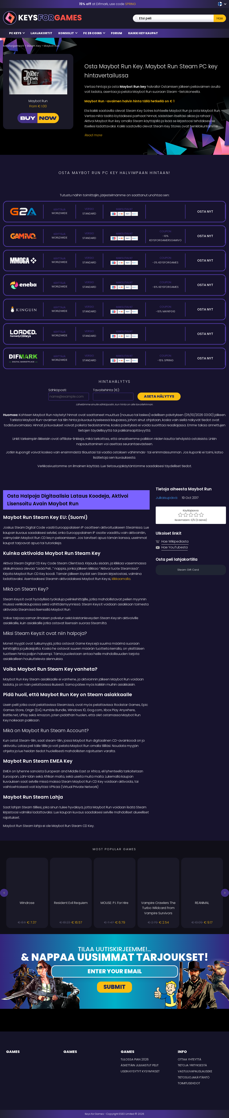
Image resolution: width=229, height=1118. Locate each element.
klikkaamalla (121, 578)
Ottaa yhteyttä (189, 1059)
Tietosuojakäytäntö (194, 1077)
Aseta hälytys (159, 396)
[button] (4, 893)
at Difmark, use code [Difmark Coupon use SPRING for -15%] (107, 4)
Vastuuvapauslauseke (195, 1071)
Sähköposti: (57, 390)
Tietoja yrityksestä (192, 1065)
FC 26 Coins (94, 33)
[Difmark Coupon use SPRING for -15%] (114, 477)
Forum (116, 33)
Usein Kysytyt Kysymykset (140, 1071)
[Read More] (152, 135)
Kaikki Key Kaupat (143, 33)
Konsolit (68, 33)
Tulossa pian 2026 (135, 1059)
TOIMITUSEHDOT (189, 1083)
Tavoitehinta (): (106, 390)
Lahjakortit (41, 33)
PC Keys (17, 33)
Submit (114, 987)
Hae (220, 18)
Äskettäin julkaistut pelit (140, 1065)
